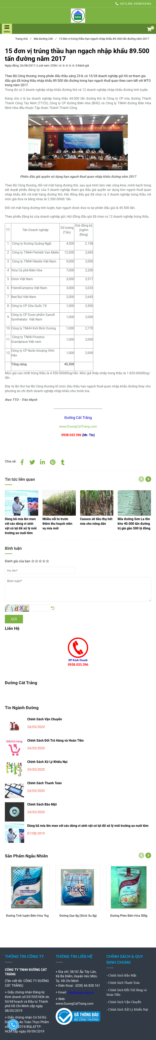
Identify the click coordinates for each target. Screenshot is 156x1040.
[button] (149, 30)
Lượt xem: (43, 65)
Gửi (14, 619)
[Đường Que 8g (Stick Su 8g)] (78, 917)
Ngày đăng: (12, 65)
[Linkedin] (42, 461)
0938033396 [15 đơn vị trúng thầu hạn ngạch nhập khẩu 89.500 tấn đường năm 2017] (142, 3)
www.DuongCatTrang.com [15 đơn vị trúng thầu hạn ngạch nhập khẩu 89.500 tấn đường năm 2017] (78, 426)
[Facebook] (22, 461)
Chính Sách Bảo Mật (42, 804)
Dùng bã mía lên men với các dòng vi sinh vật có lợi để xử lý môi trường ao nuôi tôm (87, 826)
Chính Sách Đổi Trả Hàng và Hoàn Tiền (55, 740)
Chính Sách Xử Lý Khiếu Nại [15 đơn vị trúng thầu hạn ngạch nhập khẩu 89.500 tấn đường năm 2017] (128, 1009)
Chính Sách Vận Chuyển (44, 719)
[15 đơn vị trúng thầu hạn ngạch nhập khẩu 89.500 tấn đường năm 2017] (78, 16)
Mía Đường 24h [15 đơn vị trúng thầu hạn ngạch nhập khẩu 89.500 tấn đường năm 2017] (45, 38)
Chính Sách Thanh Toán (44, 783)
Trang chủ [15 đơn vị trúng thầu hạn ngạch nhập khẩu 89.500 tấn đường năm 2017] (23, 38)
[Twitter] (32, 461)
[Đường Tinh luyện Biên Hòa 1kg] (27, 917)
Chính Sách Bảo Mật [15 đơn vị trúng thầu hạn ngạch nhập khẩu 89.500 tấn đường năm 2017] (122, 975)
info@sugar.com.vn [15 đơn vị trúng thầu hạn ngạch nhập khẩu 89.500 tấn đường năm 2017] (81, 992)
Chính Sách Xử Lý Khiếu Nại (47, 762)
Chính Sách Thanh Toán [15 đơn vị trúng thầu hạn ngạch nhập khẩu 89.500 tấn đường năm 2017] (124, 982)
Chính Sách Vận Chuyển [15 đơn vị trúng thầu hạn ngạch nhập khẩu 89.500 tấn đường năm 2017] (124, 1002)
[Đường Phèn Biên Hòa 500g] (128, 917)
